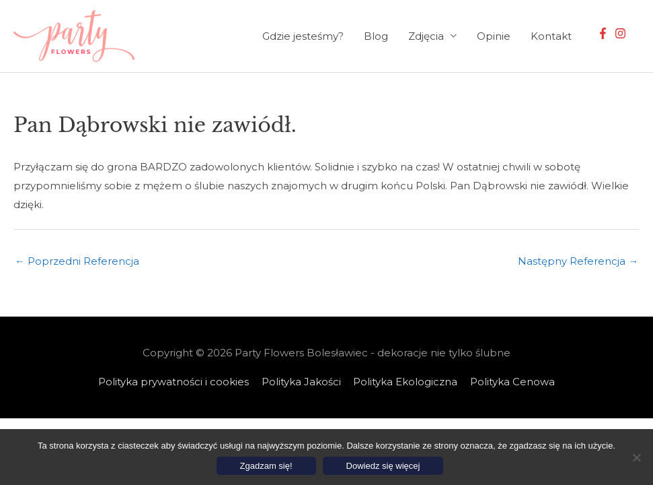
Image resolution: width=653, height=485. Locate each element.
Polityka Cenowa (513, 381)
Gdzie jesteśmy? (303, 36)
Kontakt (551, 36)
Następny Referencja (578, 261)
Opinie (493, 36)
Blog (376, 36)
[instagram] (622, 33)
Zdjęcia (426, 36)
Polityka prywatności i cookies (173, 381)
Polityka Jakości (301, 381)
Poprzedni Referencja (77, 261)
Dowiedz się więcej (383, 466)
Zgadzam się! (266, 466)
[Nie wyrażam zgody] (636, 457)
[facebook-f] (604, 33)
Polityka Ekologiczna (406, 381)
